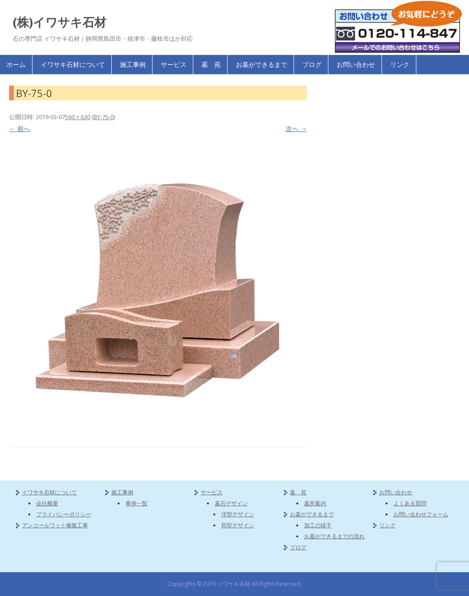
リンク (399, 64)
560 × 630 (77, 117)
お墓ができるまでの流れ (334, 536)
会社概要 (47, 503)
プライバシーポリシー (63, 514)
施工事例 (133, 64)
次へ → (296, 128)
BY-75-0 (103, 117)
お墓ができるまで (261, 64)
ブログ (312, 64)
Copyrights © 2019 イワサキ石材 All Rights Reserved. (234, 584)
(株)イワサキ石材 (59, 22)
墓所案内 (315, 503)
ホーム (16, 64)
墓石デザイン (231, 503)
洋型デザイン (237, 514)
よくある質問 (409, 503)
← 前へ (19, 128)
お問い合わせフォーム (420, 514)
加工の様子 (318, 525)
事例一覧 (136, 503)
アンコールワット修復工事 (55, 525)
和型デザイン (237, 525)
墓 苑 (211, 64)
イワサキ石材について (73, 64)
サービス (173, 64)
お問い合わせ (356, 64)
